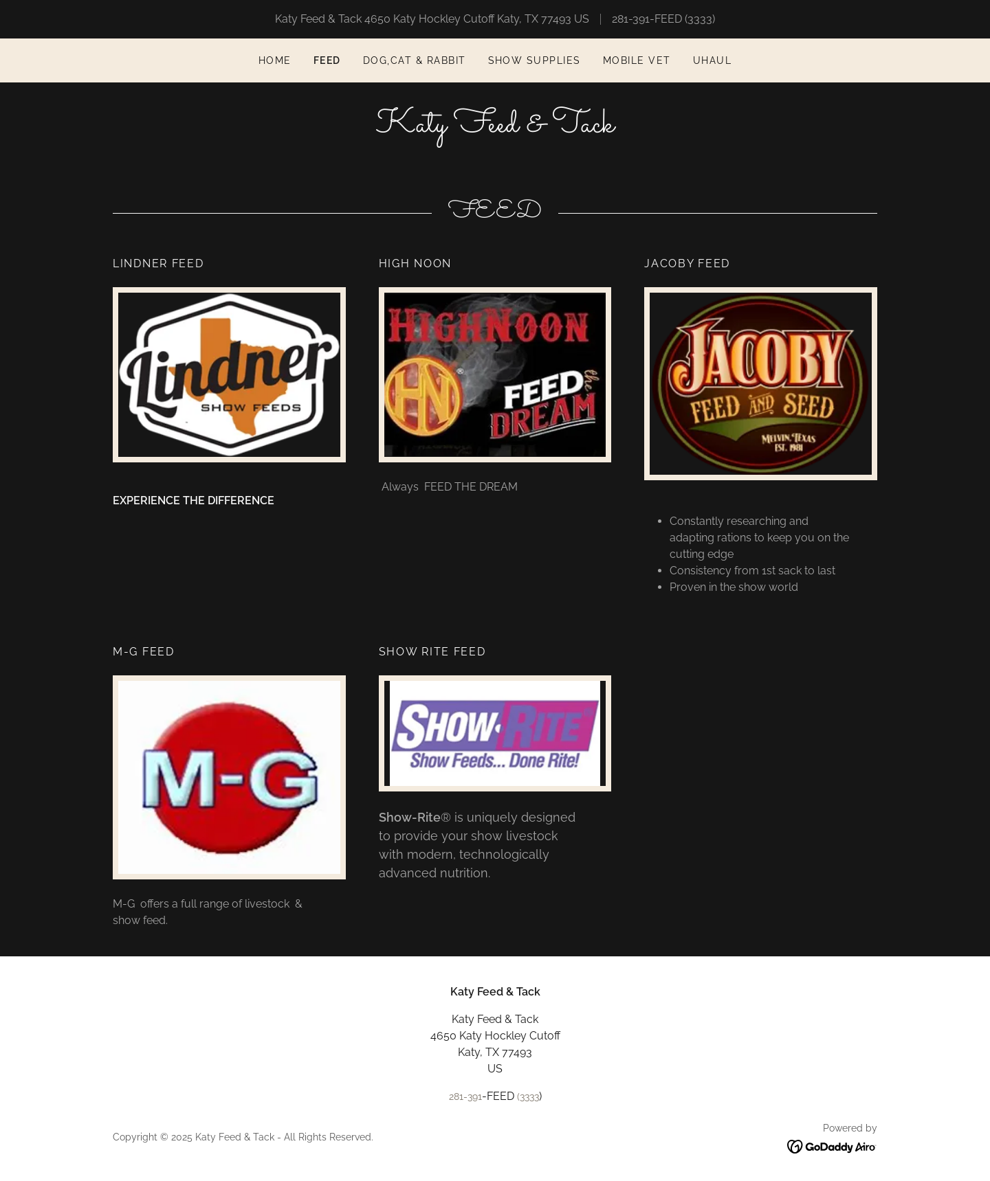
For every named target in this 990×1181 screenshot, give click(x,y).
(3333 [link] (698, 18)
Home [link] (275, 60)
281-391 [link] (631, 18)
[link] (495, 128)
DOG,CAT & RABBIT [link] (414, 60)
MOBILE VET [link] (637, 60)
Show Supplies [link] (534, 60)
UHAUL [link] (712, 60)
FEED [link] (327, 60)
